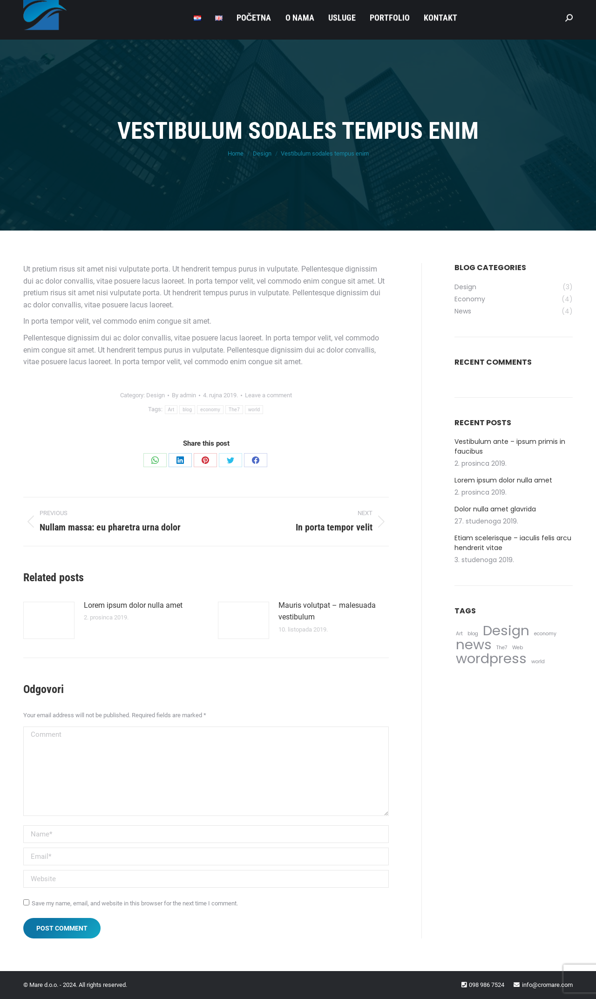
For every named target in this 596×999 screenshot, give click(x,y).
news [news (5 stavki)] (474, 644)
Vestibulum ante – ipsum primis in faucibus (509, 446)
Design (155, 395)
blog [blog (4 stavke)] (472, 633)
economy (210, 409)
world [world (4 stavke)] (538, 661)
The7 (234, 409)
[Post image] (48, 620)
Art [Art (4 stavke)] (459, 633)
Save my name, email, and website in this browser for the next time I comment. (135, 903)
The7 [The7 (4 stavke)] (502, 647)
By (184, 395)
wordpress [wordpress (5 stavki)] (491, 658)
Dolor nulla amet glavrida (495, 509)
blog (187, 409)
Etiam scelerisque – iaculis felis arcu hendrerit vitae (512, 542)
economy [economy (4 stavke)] (545, 633)
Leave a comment (268, 395)
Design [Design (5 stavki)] (506, 630)
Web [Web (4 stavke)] (517, 647)
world (254, 409)
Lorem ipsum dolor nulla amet (133, 605)
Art (171, 409)
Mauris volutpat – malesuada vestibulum (327, 611)
